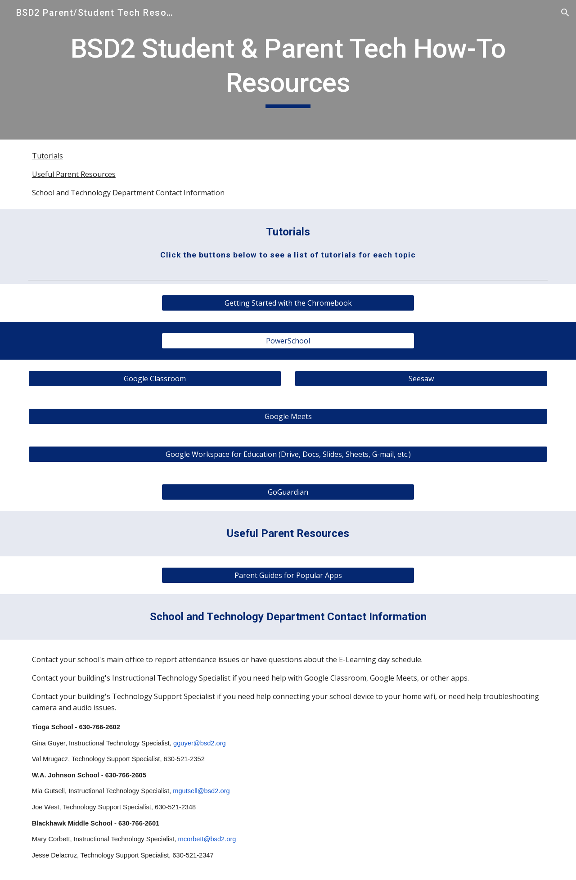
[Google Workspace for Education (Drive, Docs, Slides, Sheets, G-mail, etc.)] (288, 454)
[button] (565, 12)
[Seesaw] (421, 378)
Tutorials (47, 156)
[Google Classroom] (155, 378)
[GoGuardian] (288, 492)
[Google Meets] (288, 416)
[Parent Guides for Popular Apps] (288, 575)
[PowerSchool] (288, 341)
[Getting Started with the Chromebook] (288, 303)
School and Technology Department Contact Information (128, 193)
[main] (288, 69)
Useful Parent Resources (74, 174)
